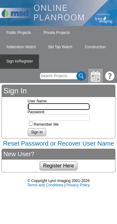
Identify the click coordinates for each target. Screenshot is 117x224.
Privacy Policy (78, 185)
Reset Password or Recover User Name (58, 143)
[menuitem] (18, 33)
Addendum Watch (21, 47)
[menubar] (58, 47)
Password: (36, 112)
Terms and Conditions (45, 185)
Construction (95, 47)
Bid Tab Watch (60, 47)
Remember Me (46, 124)
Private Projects (56, 32)
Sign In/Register (19, 61)
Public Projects (18, 32)
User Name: (38, 101)
